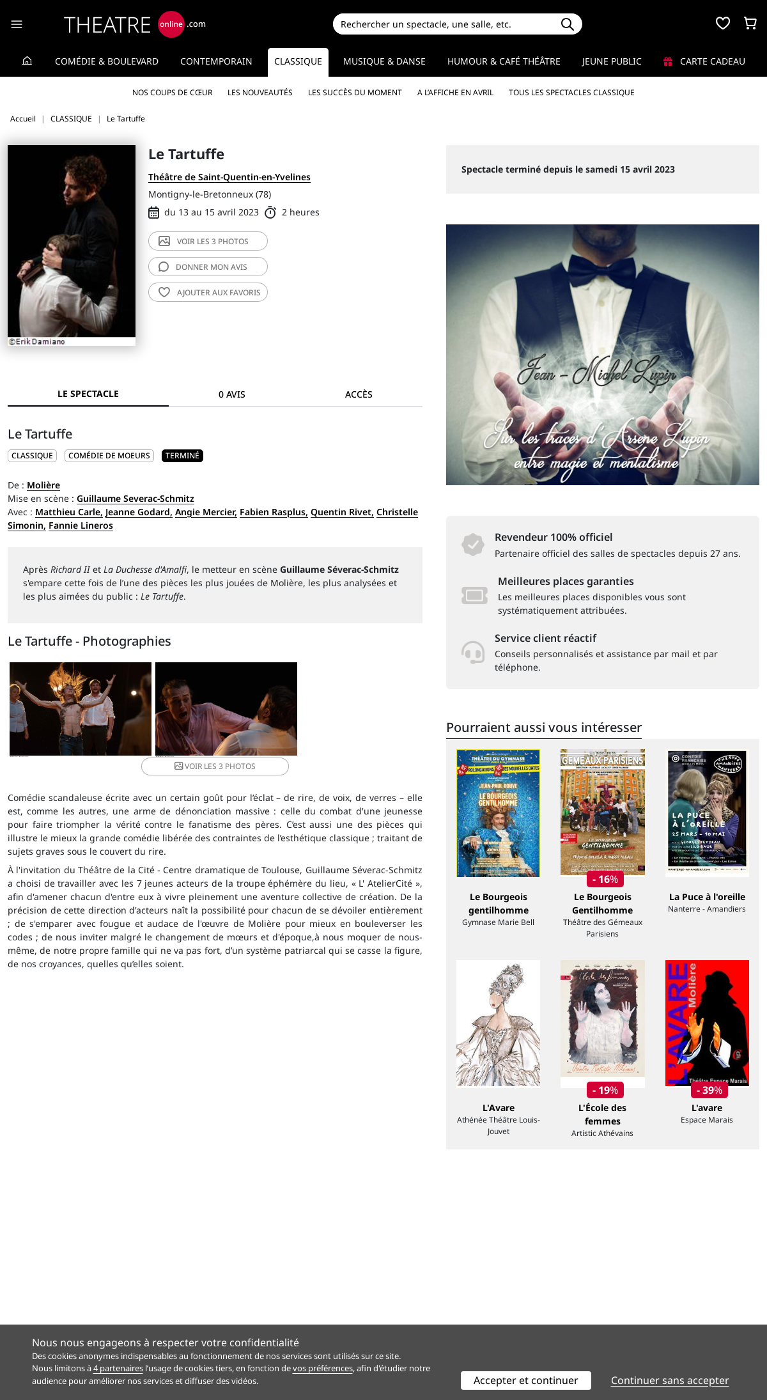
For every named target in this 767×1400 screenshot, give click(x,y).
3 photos (204, 241)
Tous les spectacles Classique (572, 92)
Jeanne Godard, (139, 512)
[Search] (442, 24)
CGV (208, 1307)
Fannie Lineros (81, 525)
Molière (43, 485)
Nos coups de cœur (172, 92)
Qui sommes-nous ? (50, 1280)
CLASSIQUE (32, 455)
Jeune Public (612, 61)
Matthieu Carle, (69, 512)
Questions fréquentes (246, 1293)
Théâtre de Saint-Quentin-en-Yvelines (229, 177)
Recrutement (35, 1293)
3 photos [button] (351, 709)
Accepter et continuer (526, 1380)
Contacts (26, 1320)
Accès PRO (413, 1307)
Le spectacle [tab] (88, 393)
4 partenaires (118, 1368)
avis (203, 266)
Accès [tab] (359, 394)
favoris (210, 292)
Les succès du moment (355, 92)
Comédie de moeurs (109, 455)
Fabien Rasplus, (274, 512)
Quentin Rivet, (342, 512)
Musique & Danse (384, 61)
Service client (227, 1280)
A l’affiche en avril (455, 92)
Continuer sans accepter (670, 1380)
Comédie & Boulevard (107, 61)
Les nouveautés (260, 92)
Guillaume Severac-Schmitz (135, 498)
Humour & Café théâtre (504, 61)
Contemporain (216, 61)
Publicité (409, 1293)
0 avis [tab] (232, 394)
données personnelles (277, 1307)
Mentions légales (44, 1307)
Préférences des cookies (250, 1320)
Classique (298, 61)
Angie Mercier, (206, 512)
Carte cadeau (704, 61)
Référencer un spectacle (443, 1280)
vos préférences (323, 1368)
